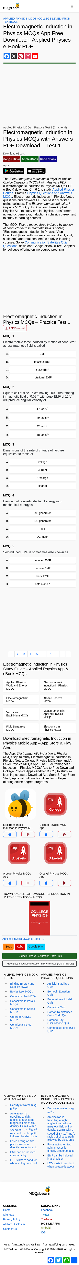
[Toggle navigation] (72, 6)
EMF (43, 353)
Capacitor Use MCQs (23, 996)
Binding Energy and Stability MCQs (22, 985)
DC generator (42, 520)
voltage (42, 462)
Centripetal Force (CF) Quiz (61, 1029)
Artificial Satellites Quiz (58, 985)
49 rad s (43, 417)
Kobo (20, 946)
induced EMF (43, 560)
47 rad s (43, 409)
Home (6, 1210)
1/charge (42, 477)
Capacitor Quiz (56, 1007)
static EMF (42, 369)
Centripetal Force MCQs (20, 1026)
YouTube (46, 1219)
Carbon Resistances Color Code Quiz (59, 1013)
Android (46, 1227)
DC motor (43, 536)
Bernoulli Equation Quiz (58, 993)
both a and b (42, 584)
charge (43, 485)
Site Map (8, 1214)
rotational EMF (42, 377)
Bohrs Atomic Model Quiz (59, 1001)
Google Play (35, 946)
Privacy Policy (11, 1219)
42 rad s (43, 426)
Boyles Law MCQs (21, 991)
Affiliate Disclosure (14, 1224)
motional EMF (42, 361)
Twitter (45, 1214)
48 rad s (43, 434)
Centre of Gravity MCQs (20, 1018)
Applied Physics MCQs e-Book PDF (24, 938)
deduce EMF (42, 568)
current (42, 470)
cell (42, 528)
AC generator (42, 513)
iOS (43, 1232)
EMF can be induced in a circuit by (22, 1154)
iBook (8, 946)
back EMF (42, 576)
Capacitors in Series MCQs (22, 1010)
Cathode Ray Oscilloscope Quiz (58, 1021)
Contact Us (10, 1228)
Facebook (47, 1210)
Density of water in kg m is (23, 1107)
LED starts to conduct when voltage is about (23, 1161)
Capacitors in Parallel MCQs (23, 1002)
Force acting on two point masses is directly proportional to (23, 1144)
